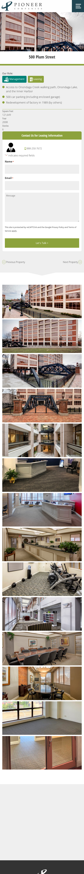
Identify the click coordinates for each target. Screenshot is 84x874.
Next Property (72, 262)
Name (9, 161)
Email (9, 178)
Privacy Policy (58, 227)
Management (14, 79)
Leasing (36, 79)
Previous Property (13, 262)
